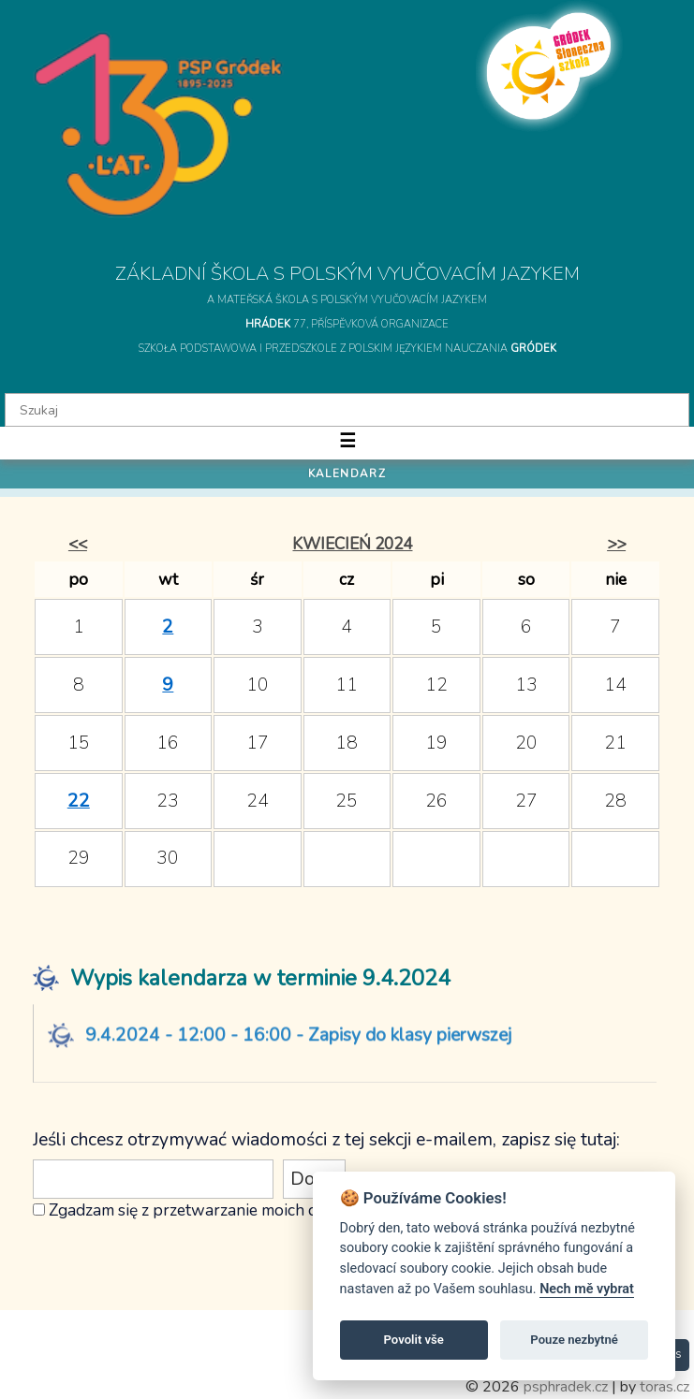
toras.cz (664, 1387)
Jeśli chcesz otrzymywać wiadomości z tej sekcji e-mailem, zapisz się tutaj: (326, 1140)
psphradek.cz (566, 1387)
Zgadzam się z (99, 1210)
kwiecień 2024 (352, 543)
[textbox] (347, 410)
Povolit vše (414, 1340)
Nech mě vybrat (586, 1289)
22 (78, 800)
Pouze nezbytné (574, 1340)
